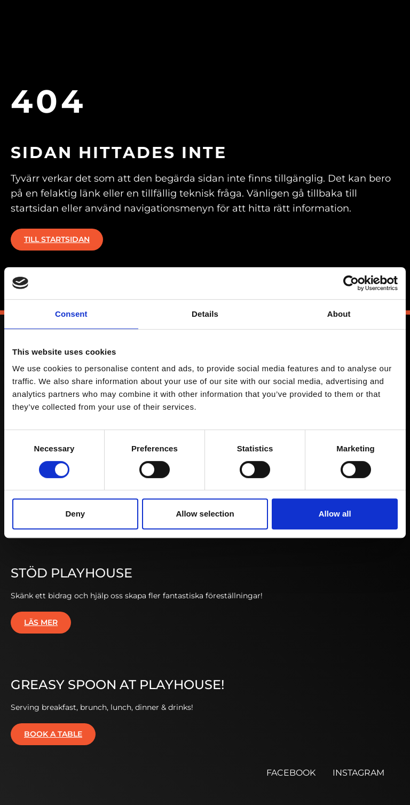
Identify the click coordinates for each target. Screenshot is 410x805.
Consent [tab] (71, 313)
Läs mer (41, 622)
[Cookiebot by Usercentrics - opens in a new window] (351, 283)
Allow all (335, 513)
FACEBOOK (291, 773)
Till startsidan (57, 239)
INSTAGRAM (358, 773)
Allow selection (205, 513)
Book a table (53, 734)
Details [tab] (205, 313)
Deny (75, 513)
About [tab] (339, 313)
